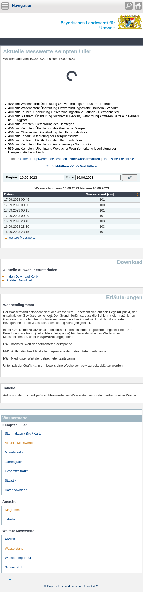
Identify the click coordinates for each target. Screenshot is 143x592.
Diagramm (12, 510)
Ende (70, 177)
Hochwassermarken (84, 159)
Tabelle (10, 519)
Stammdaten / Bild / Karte (23, 433)
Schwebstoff (13, 567)
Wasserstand (14, 549)
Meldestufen (58, 159)
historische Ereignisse (118, 159)
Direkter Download (19, 280)
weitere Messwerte (22, 237)
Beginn (11, 177)
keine (24, 159)
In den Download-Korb (22, 276)
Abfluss (10, 539)
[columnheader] (33, 194)
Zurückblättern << (60, 166)
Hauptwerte (38, 159)
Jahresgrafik (13, 462)
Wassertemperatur (18, 558)
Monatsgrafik (14, 452)
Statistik (10, 480)
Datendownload (16, 490)
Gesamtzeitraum (16, 471)
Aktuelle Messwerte (19, 443)
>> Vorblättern (86, 166)
